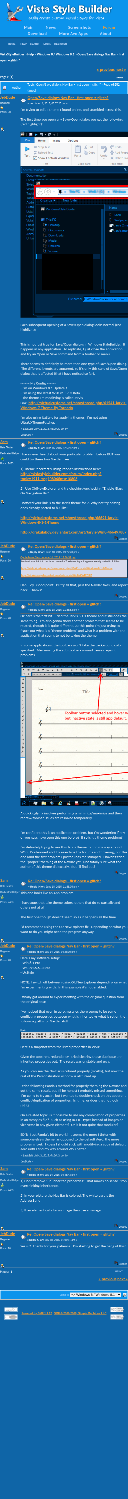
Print (119, 77)
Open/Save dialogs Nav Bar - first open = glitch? (68, 97)
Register (60, 43)
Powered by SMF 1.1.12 (37, 1313)
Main (29, 27)
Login (47, 43)
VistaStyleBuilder (12, 54)
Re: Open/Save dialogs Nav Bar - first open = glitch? (71, 945)
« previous (106, 69)
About (106, 33)
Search (35, 43)
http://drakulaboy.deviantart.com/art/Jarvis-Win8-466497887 (73, 532)
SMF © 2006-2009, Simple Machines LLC (80, 1313)
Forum (109, 27)
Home (12, 43)
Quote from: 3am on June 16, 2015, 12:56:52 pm (48, 557)
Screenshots (79, 27)
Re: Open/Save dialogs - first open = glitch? (64, 442)
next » (121, 69)
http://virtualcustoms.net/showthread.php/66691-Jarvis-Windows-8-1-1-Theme (69, 520)
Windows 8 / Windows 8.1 (55, 54)
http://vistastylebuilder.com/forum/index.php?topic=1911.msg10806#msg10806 (61, 476)
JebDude (7, 97)
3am (4, 441)
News (51, 27)
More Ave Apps (73, 33)
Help (23, 43)
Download (37, 33)
